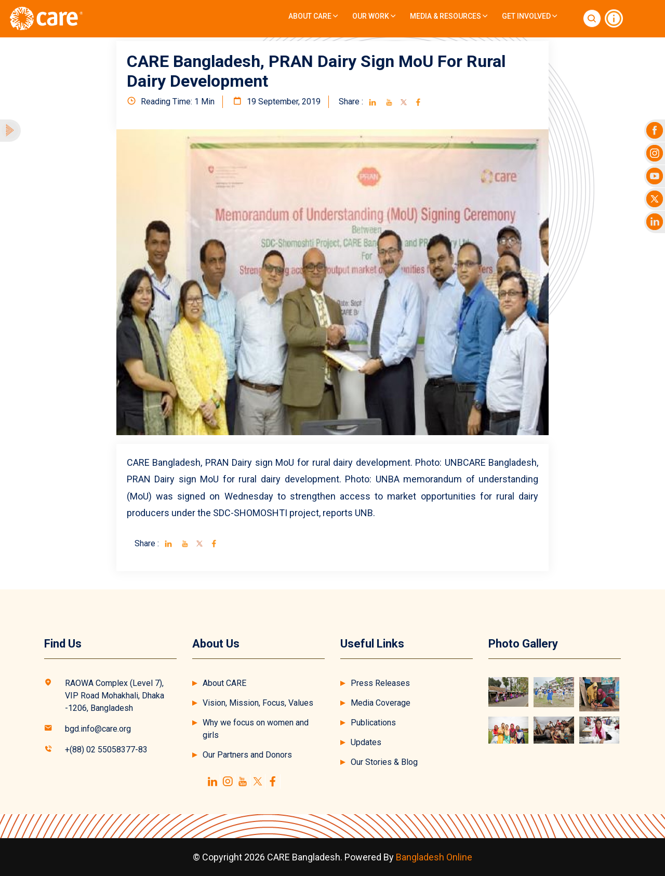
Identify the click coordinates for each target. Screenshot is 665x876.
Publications (373, 722)
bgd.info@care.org (98, 729)
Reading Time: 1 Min (171, 101)
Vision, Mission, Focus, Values (258, 703)
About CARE (313, 16)
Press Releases (380, 683)
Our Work (373, 16)
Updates (366, 742)
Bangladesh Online (434, 857)
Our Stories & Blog (384, 762)
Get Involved (529, 16)
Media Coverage (380, 703)
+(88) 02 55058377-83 (106, 749)
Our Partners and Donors (247, 755)
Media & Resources (448, 16)
